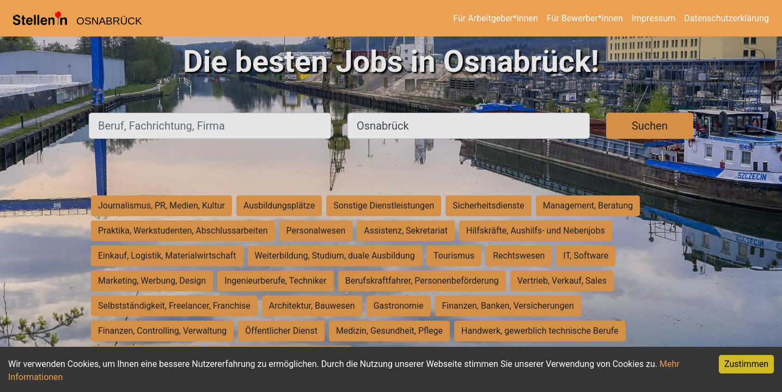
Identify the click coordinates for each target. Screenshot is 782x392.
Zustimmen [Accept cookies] (746, 364)
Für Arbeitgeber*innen (495, 18)
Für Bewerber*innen (585, 18)
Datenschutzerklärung (726, 18)
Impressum (654, 18)
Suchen (650, 125)
